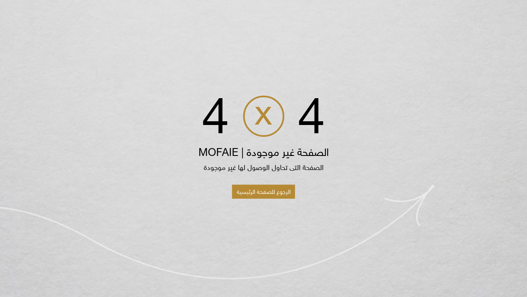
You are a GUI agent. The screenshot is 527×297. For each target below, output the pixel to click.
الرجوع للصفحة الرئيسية (264, 191)
